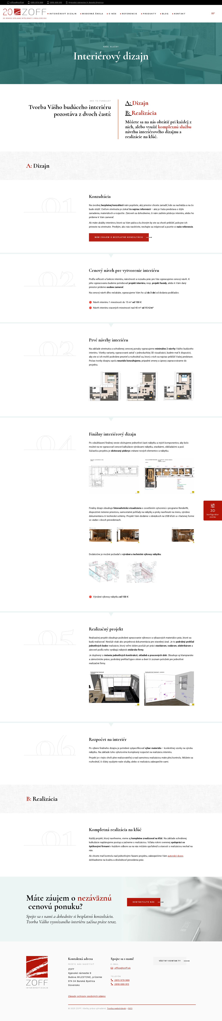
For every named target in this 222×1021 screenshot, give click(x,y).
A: (136, 103)
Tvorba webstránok (116, 1008)
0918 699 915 (120, 984)
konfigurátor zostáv (213, 510)
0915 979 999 (120, 980)
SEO (130, 1008)
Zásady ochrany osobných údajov (87, 996)
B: (140, 113)
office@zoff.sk (121, 968)
